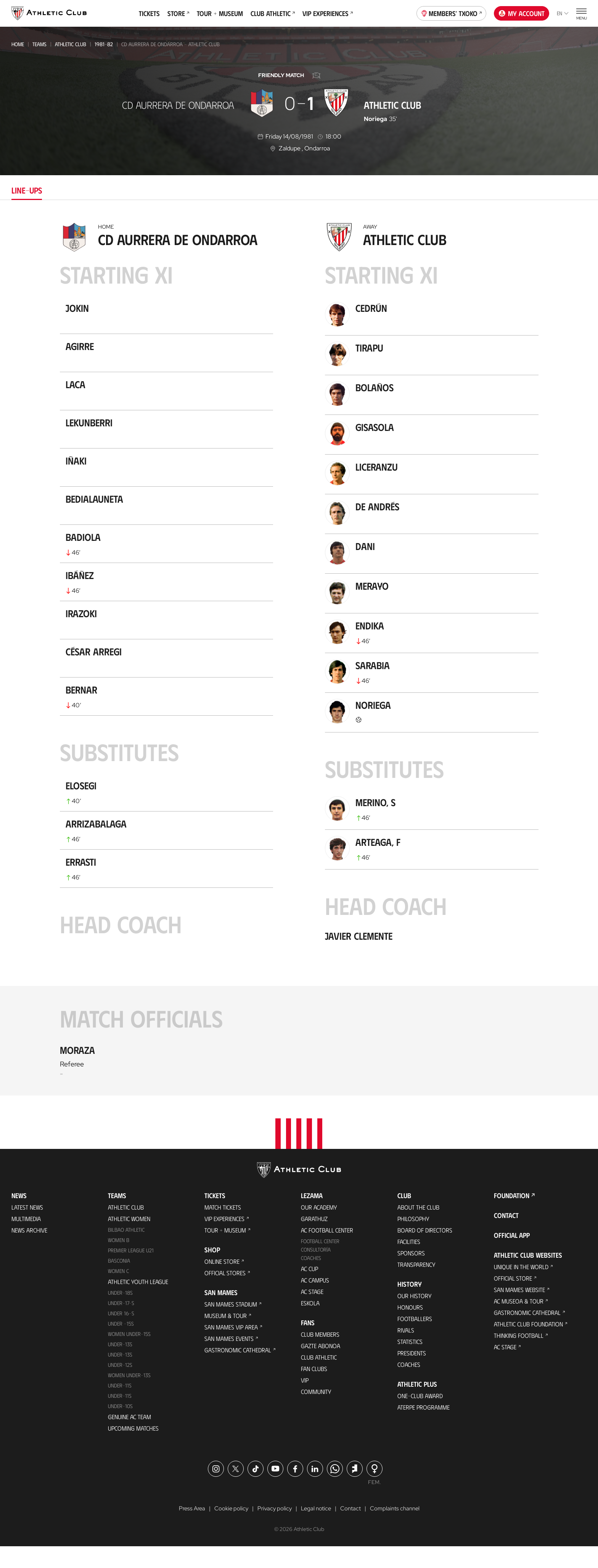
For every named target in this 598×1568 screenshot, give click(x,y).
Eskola (310, 1324)
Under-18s (120, 1314)
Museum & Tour (225, 1337)
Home (17, 44)
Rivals (405, 1351)
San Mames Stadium (230, 1325)
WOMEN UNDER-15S (129, 1355)
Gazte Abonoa (320, 1367)
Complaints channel (398, 1530)
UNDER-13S (120, 1376)
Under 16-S (121, 1334)
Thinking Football (518, 1356)
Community (316, 1412)
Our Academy (319, 1228)
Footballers (414, 1340)
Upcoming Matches (133, 1449)
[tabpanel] (299, 658)
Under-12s (120, 1386)
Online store (222, 1282)
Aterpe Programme (423, 1428)
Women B (118, 1261)
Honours (410, 1328)
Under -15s (121, 1345)
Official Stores (225, 1294)
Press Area (187, 1530)
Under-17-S (121, 1324)
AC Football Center (327, 1251)
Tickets (149, 13)
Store (178, 13)
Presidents (411, 1374)
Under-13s (120, 1365)
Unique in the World (521, 1288)
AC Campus (315, 1301)
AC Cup (309, 1290)
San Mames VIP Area (231, 1348)
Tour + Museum (220, 13)
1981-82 (104, 44)
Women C (118, 1292)
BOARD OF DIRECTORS (424, 1251)
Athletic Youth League (138, 1303)
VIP (305, 1401)
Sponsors (411, 1274)
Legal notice (315, 1530)
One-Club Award (420, 1417)
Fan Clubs (314, 1390)
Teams (39, 44)
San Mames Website (519, 1311)
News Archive (29, 1251)
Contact (506, 1236)
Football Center (320, 1262)
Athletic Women (129, 1240)
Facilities (408, 1262)
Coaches (311, 1279)
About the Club (418, 1228)
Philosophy (413, 1240)
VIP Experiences (327, 13)
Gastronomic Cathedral (237, 1371)
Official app (512, 1256)
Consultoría (316, 1271)
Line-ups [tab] (26, 190)
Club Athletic (273, 13)
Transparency (416, 1285)
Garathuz (314, 1240)
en (563, 13)
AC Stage (312, 1312)
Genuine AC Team (129, 1437)
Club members (320, 1355)
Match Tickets (222, 1228)
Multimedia (26, 1240)
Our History (414, 1317)
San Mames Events (229, 1359)
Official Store (513, 1299)
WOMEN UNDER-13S (129, 1396)
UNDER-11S (120, 1406)
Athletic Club (70, 44)
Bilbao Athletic (126, 1251)
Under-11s (120, 1416)
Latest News (27, 1228)
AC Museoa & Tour (518, 1322)
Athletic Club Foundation (528, 1345)
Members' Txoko (451, 12)
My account (521, 13)
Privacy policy (272, 1530)
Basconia (119, 1282)
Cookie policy (228, 1530)
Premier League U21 (131, 1271)
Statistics (410, 1362)
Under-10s (120, 1427)
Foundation (511, 1217)
